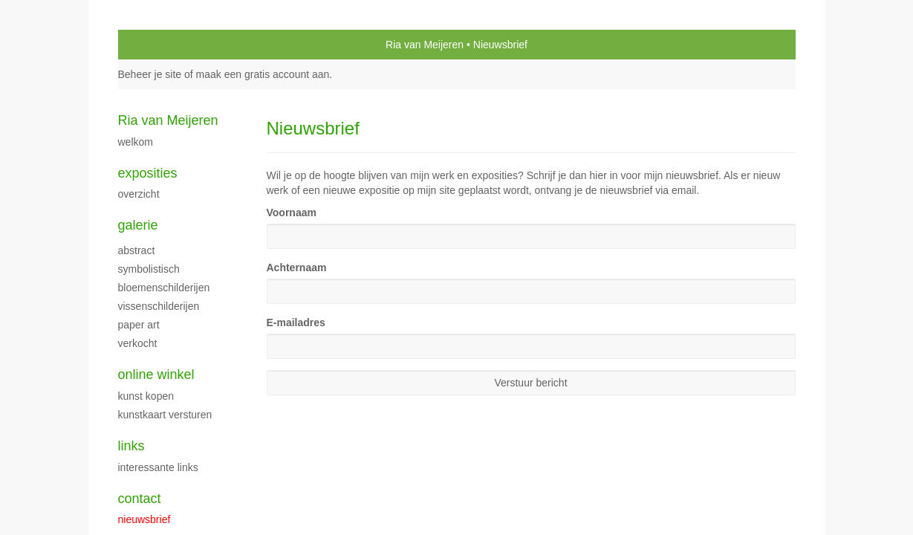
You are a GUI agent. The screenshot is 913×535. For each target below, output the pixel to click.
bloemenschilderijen (164, 288)
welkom (135, 142)
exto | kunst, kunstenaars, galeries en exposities (160, 44)
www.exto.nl (249, 453)
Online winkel (156, 374)
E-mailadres (296, 322)
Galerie (138, 225)
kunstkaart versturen (165, 415)
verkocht (137, 343)
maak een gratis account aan (263, 74)
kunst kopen (146, 396)
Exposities (148, 173)
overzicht (139, 194)
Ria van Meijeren (425, 45)
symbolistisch (149, 269)
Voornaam (291, 212)
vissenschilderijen (159, 306)
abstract (136, 250)
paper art (139, 325)
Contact (139, 498)
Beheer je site (150, 74)
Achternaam (297, 267)
